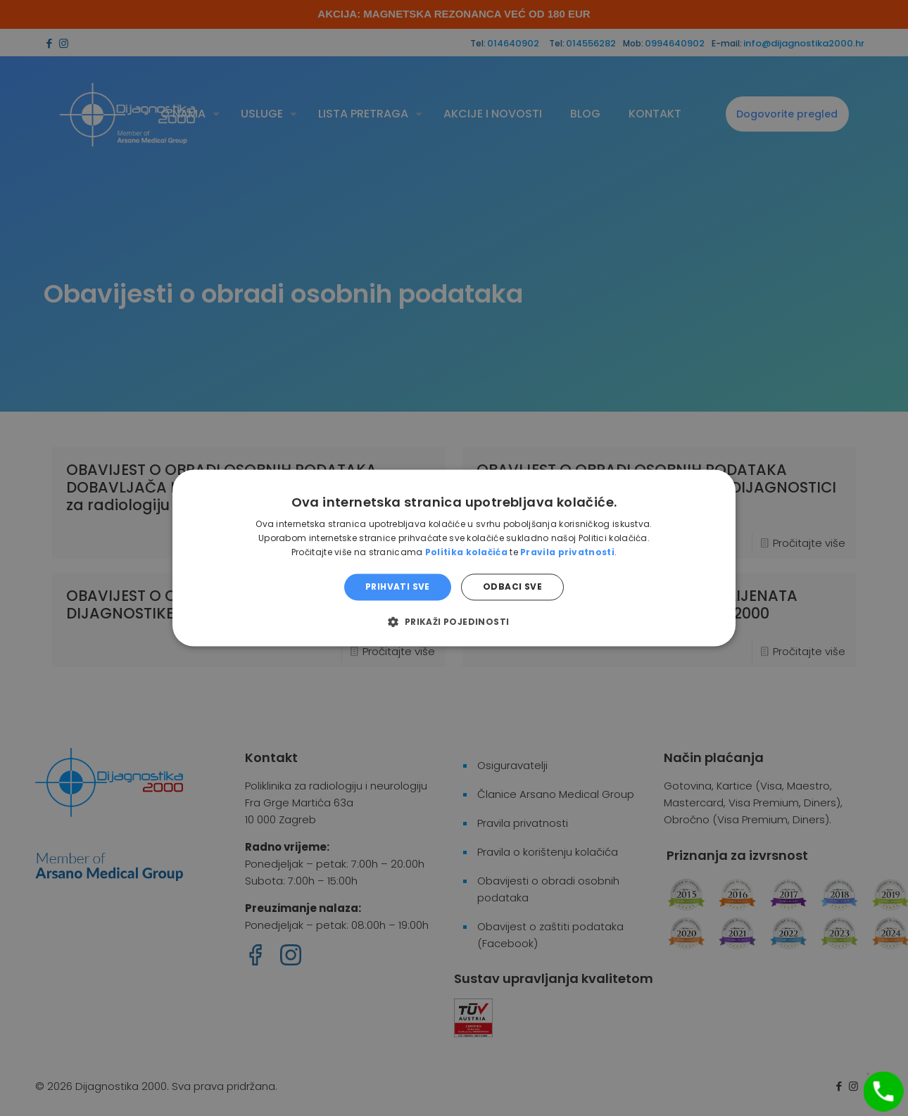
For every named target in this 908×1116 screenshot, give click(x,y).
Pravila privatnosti (567, 552)
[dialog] (454, 557)
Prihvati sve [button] (397, 586)
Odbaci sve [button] (512, 586)
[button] (453, 622)
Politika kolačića (466, 552)
